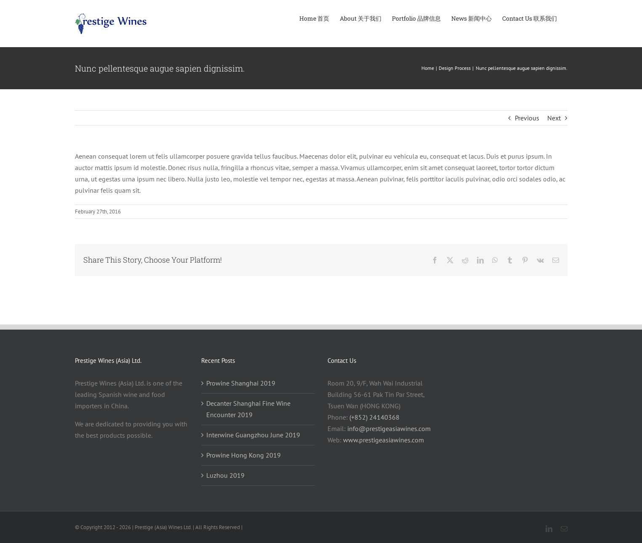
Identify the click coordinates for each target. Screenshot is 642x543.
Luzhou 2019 (225, 475)
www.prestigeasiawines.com (383, 440)
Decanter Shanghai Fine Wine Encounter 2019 (248, 409)
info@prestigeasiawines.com (389, 428)
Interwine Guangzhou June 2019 (253, 435)
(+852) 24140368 (374, 417)
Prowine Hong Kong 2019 (243, 455)
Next (554, 118)
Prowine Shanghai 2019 (240, 383)
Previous (527, 118)
